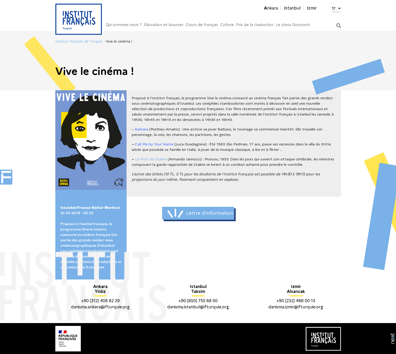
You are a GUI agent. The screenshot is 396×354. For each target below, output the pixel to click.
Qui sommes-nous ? (124, 24)
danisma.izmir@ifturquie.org (295, 306)
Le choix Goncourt (293, 24)
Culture (227, 24)
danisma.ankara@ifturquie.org (100, 306)
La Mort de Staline (151, 159)
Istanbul (292, 8)
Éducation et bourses (163, 24)
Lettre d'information (200, 213)
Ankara (271, 8)
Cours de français (202, 24)
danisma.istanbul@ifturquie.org (198, 306)
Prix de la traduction (255, 24)
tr (336, 8)
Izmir (312, 8)
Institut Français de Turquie (78, 41)
